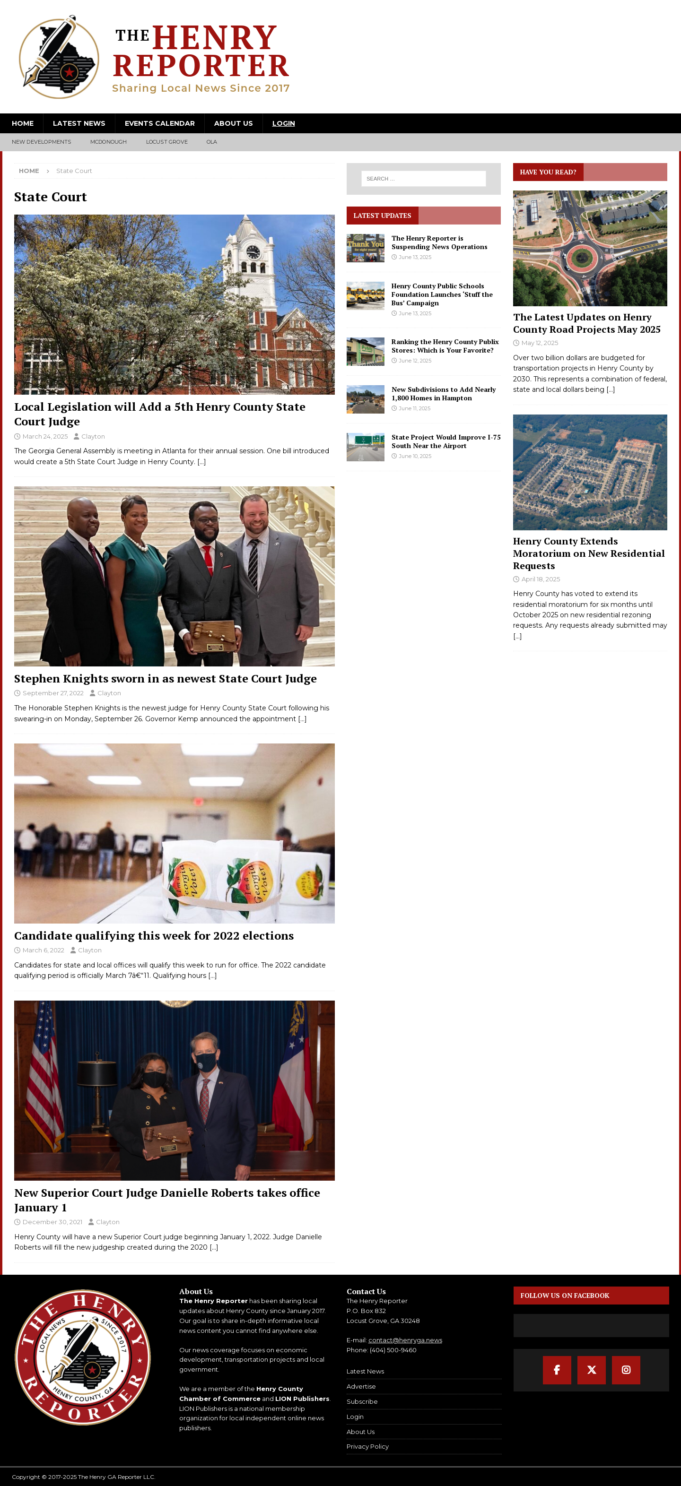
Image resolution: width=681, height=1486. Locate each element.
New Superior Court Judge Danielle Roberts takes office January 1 (167, 1200)
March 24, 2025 (45, 436)
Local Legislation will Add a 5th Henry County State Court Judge (160, 414)
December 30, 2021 (52, 1222)
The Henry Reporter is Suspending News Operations (440, 242)
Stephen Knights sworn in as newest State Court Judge (165, 678)
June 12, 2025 (415, 360)
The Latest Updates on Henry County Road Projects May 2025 (587, 323)
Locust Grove (167, 141)
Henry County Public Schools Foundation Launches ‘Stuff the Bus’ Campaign (442, 294)
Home (23, 123)
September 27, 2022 (53, 693)
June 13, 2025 (415, 257)
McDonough (108, 141)
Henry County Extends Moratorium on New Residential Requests (589, 553)
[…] (201, 462)
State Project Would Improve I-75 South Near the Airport (446, 441)
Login (283, 123)
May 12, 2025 (540, 342)
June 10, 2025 (415, 456)
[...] (610, 389)
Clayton (93, 436)
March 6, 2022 (43, 950)
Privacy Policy (368, 1446)
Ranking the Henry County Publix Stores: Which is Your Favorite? (445, 345)
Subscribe (362, 1401)
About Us (233, 123)
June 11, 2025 (414, 408)
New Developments (41, 141)
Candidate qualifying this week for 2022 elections (154, 935)
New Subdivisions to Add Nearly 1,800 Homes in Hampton (444, 393)
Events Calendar (160, 123)
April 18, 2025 (541, 579)
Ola (212, 141)
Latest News (79, 123)
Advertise (361, 1386)
